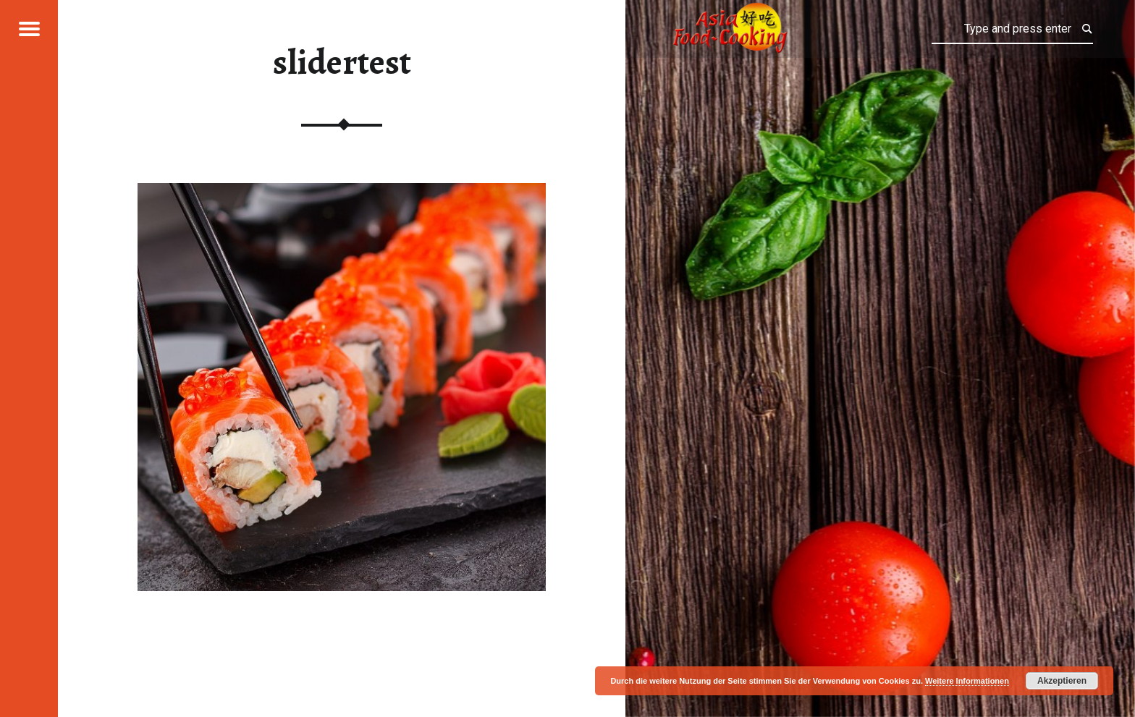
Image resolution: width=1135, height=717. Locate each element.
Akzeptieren (1062, 681)
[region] (342, 387)
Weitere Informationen (967, 680)
